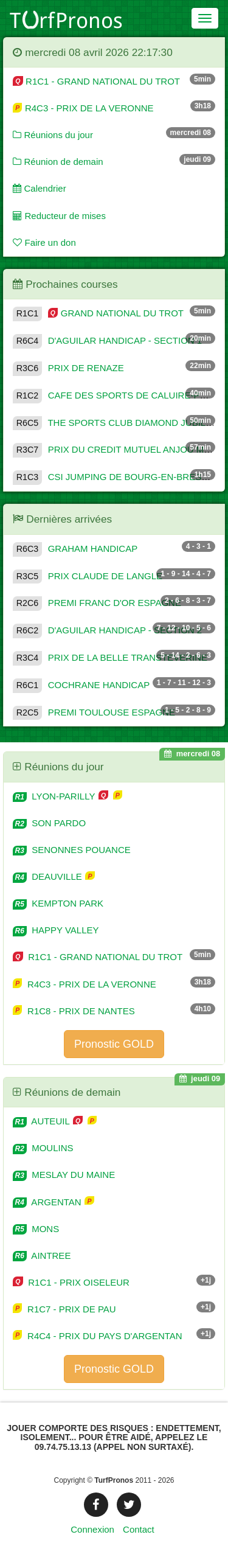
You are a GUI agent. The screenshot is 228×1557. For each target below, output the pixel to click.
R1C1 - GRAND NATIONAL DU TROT (96, 81)
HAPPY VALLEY (56, 930)
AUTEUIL (42, 1121)
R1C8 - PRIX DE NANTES (74, 1011)
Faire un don (44, 242)
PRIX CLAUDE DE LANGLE (87, 576)
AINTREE (42, 1255)
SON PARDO (49, 823)
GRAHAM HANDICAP (75, 548)
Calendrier (39, 188)
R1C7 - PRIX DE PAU (64, 1309)
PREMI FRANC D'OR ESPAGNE (97, 602)
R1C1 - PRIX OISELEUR (71, 1282)
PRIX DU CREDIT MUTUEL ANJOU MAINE (119, 449)
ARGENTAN (48, 1202)
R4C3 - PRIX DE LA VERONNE (83, 108)
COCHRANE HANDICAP (81, 685)
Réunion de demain (58, 161)
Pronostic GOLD (114, 1044)
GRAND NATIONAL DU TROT (98, 313)
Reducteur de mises (59, 216)
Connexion (92, 1529)
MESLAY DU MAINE (64, 1174)
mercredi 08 (192, 753)
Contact (138, 1529)
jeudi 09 (200, 1078)
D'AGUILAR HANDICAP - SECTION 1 (107, 340)
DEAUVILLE (49, 876)
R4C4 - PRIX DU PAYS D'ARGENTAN (97, 1336)
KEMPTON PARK (58, 903)
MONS (36, 1229)
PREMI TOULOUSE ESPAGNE (94, 712)
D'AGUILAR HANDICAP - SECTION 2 (107, 630)
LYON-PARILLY (55, 796)
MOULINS (43, 1148)
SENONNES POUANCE (72, 850)
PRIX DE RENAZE (68, 368)
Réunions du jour (53, 135)
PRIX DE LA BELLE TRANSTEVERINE (110, 657)
